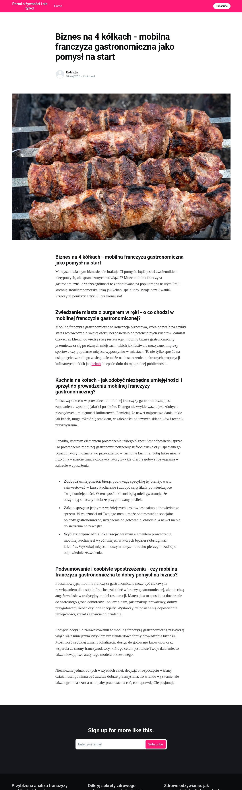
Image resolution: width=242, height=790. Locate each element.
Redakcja (72, 72)
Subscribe (222, 6)
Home (58, 6)
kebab (96, 363)
